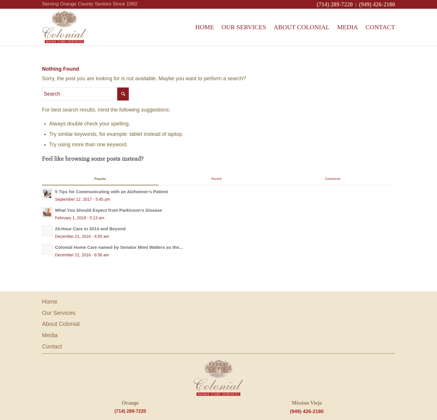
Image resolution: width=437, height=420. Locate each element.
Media (50, 335)
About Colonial (61, 324)
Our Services (59, 313)
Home (49, 301)
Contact (52, 346)
